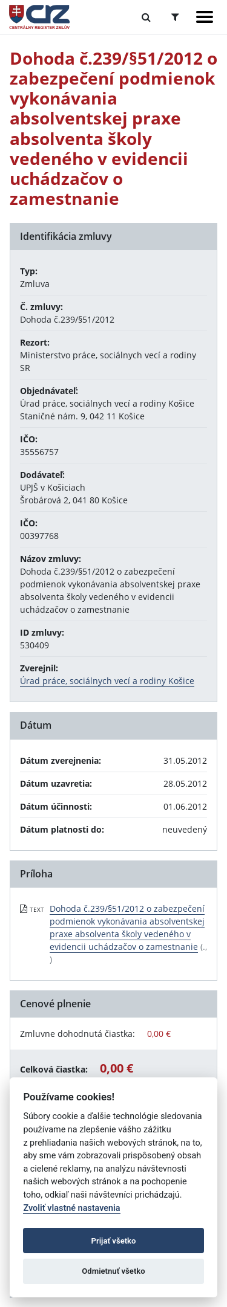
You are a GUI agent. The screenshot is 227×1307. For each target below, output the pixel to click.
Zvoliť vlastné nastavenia (71, 1208)
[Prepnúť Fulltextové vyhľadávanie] (146, 16)
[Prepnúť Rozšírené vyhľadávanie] (175, 16)
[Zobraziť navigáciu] (204, 16)
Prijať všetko (113, 1240)
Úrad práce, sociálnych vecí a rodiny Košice (107, 680)
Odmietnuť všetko (113, 1271)
